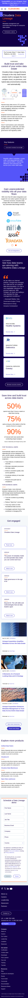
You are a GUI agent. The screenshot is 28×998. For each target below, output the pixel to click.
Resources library (5, 986)
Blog (2, 971)
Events (3, 976)
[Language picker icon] (5, 9)
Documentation (5, 983)
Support (3, 989)
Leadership (5, 900)
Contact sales (4, 952)
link (14, 870)
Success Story (10, 374)
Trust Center (4, 978)
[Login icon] (2, 9)
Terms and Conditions (14, 851)
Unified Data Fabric (7, 746)
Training (3, 962)
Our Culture (4, 936)
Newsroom (4, 903)
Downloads (4, 955)
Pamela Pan (11, 683)
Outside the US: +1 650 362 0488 (11, 920)
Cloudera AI (5, 757)
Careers (4, 897)
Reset (17, 876)
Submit (8, 876)
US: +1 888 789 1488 (8, 918)
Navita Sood (11, 716)
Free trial (3, 960)
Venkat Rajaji (12, 651)
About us (4, 894)
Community (4, 981)
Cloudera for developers (7, 973)
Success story (10, 331)
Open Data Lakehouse (8, 779)
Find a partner (5, 957)
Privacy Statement (10, 852)
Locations (3, 941)
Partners (4, 906)
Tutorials (3, 965)
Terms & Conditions (18, 993)
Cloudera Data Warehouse (9, 768)
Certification (4, 950)
